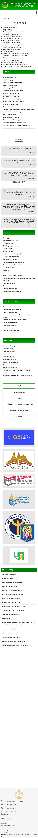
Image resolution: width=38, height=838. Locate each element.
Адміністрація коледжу (10, 34)
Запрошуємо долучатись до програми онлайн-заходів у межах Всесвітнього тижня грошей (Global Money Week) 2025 (19, 221)
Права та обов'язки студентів (12, 254)
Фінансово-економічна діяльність (14, 45)
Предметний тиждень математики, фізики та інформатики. (19, 149)
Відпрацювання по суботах (11, 240)
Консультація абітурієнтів (11, 346)
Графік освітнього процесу (11, 307)
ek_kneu (4, 835)
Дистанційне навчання (10, 322)
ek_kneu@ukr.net (10, 805)
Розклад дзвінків (8, 238)
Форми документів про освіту (12, 276)
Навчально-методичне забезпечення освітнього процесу (18, 316)
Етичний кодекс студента (11, 257)
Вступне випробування (10, 362)
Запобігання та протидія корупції (14, 47)
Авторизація (5, 830)
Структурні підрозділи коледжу (13, 38)
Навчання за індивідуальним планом (14, 262)
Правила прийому (8, 357)
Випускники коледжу (9, 58)
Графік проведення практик (11, 246)
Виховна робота (8, 273)
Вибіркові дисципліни (10, 259)
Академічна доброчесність (12, 49)
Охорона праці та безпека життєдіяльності (17, 67)
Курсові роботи (8, 251)
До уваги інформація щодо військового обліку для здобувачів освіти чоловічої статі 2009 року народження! (19, 192)
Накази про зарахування (10, 367)
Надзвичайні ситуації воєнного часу (15, 64)
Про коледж (6, 18)
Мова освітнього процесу (11, 60)
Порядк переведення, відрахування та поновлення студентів (19, 279)
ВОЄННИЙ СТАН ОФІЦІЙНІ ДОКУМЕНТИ (19, 404)
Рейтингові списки (9, 365)
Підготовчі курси (8, 349)
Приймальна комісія (9, 373)
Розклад (19, 398)
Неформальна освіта (9, 325)
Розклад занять (8, 243)
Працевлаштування (9, 283)
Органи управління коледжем (12, 36)
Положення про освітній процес (13, 291)
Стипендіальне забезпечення (12, 265)
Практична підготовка (10, 289)
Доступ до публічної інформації (13, 32)
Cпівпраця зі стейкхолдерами (13, 62)
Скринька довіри (8, 51)
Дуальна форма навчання (11, 330)
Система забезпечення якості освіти (14, 320)
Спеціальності (7, 354)
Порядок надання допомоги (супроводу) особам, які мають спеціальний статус (16, 55)
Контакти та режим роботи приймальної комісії (17, 376)
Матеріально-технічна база (12, 43)
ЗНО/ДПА (6, 270)
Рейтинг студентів (8, 267)
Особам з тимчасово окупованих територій (16, 370)
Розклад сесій (7, 249)
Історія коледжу (8, 30)
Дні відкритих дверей (9, 351)
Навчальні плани (8, 328)
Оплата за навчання (9, 286)
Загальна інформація (10, 28)
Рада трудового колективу (11, 41)
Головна (16, 835)
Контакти (19, 417)
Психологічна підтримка (19, 410)
